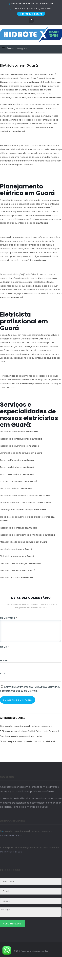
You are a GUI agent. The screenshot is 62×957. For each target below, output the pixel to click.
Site (2, 673)
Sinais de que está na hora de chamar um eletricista (28, 741)
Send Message (12, 923)
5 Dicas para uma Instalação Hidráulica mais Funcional (29, 731)
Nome (4, 647)
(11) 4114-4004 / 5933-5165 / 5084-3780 (32, 9)
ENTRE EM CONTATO (31, 14)
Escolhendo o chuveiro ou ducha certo (21, 736)
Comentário (8, 618)
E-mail (5, 660)
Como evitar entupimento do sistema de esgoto (26, 726)
